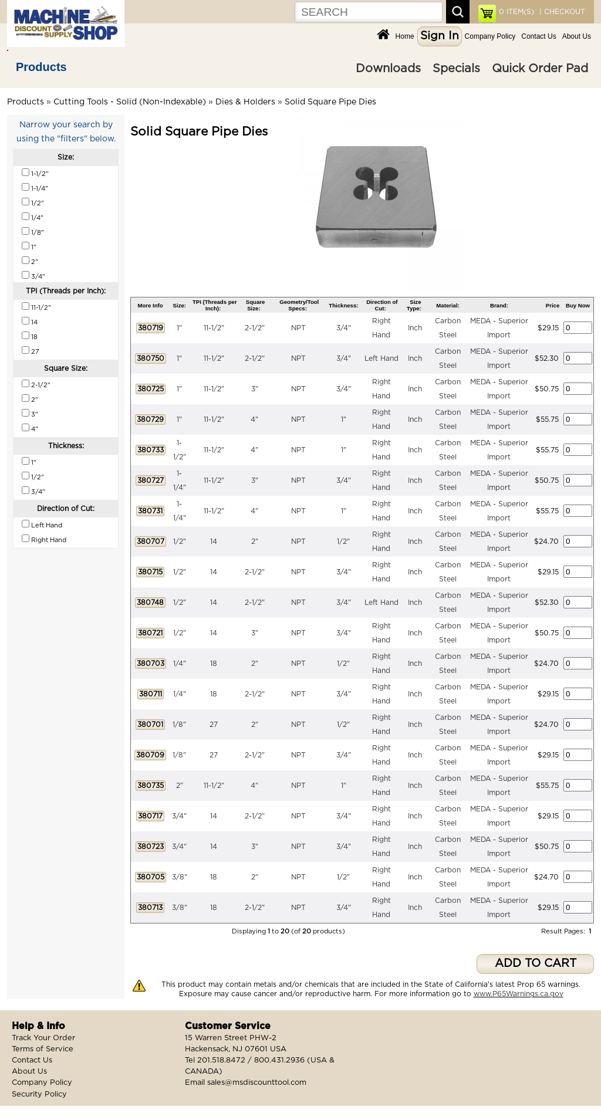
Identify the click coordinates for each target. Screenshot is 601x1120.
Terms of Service (42, 1049)
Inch (415, 327)
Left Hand (381, 358)
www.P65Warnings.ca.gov (518, 993)
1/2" (179, 541)
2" (254, 541)
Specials (456, 69)
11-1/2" (214, 327)
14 (213, 541)
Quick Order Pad (540, 69)
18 (213, 663)
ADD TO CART (535, 963)
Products (41, 66)
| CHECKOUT (561, 11)
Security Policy (39, 1094)
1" (179, 327)
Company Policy (490, 36)
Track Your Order (43, 1038)
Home (405, 36)
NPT (298, 327)
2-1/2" (255, 327)
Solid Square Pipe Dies (330, 102)
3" (254, 388)
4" (254, 419)
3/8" (179, 877)
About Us (576, 36)
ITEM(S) (516, 11)
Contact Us (538, 36)
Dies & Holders (245, 102)
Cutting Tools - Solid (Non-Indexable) (129, 102)
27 (214, 724)
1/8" (179, 724)
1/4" (179, 663)
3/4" (343, 327)
